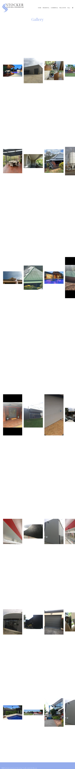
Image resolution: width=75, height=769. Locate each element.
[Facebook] (72, 8)
